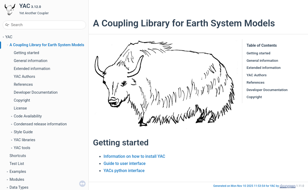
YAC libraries (24, 140)
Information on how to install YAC (134, 156)
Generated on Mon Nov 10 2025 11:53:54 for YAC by (246, 186)
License (20, 108)
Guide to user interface (125, 163)
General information (30, 61)
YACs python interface (124, 170)
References (23, 84)
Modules (17, 179)
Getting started (26, 53)
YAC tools (22, 148)
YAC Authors (24, 76)
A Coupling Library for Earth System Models (47, 45)
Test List (17, 164)
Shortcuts (18, 156)
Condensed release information (40, 124)
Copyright (22, 100)
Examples (18, 171)
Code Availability (28, 116)
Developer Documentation (36, 92)
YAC (8, 37)
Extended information (32, 68)
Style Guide (23, 132)
